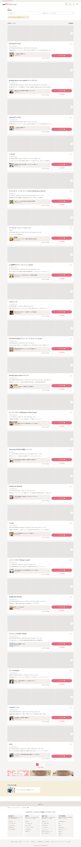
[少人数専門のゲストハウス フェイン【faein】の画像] (40, 255)
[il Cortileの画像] (40, 513)
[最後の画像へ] (71, 33)
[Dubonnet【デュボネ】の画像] (40, 33)
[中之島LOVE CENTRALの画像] (40, 587)
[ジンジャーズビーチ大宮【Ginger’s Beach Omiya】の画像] (40, 402)
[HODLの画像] (40, 734)
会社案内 (12, 841)
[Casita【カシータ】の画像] (40, 697)
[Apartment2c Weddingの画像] (40, 476)
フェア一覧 (61, 55)
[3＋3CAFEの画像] (40, 144)
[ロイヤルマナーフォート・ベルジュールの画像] (40, 218)
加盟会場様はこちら (41, 841)
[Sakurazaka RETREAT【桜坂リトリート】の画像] (40, 439)
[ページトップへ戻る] (40, 803)
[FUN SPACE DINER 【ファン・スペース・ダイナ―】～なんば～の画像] (40, 328)
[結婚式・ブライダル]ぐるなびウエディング (15, 807)
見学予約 (62, 94)
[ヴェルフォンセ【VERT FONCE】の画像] (40, 623)
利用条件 (20, 841)
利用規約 (16, 841)
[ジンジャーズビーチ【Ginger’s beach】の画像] (40, 550)
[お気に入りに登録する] (70, 44)
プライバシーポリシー (26, 841)
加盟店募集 (47, 841)
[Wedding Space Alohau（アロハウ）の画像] (40, 365)
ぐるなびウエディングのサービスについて (57, 841)
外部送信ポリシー (34, 841)
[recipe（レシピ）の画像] (40, 291)
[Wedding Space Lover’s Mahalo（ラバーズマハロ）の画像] (40, 70)
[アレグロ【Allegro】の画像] (40, 660)
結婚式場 (24, 807)
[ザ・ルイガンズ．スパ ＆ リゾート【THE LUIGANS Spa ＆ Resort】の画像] (40, 181)
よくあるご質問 (67, 841)
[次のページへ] (47, 764)
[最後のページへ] (49, 764)
